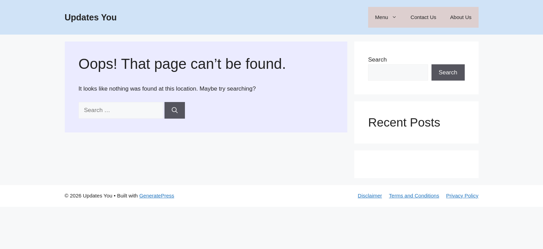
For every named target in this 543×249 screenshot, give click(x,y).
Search (377, 59)
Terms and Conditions (414, 196)
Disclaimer (370, 196)
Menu (389, 17)
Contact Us (423, 17)
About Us (461, 17)
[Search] (174, 110)
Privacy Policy (462, 196)
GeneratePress (156, 196)
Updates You (91, 17)
